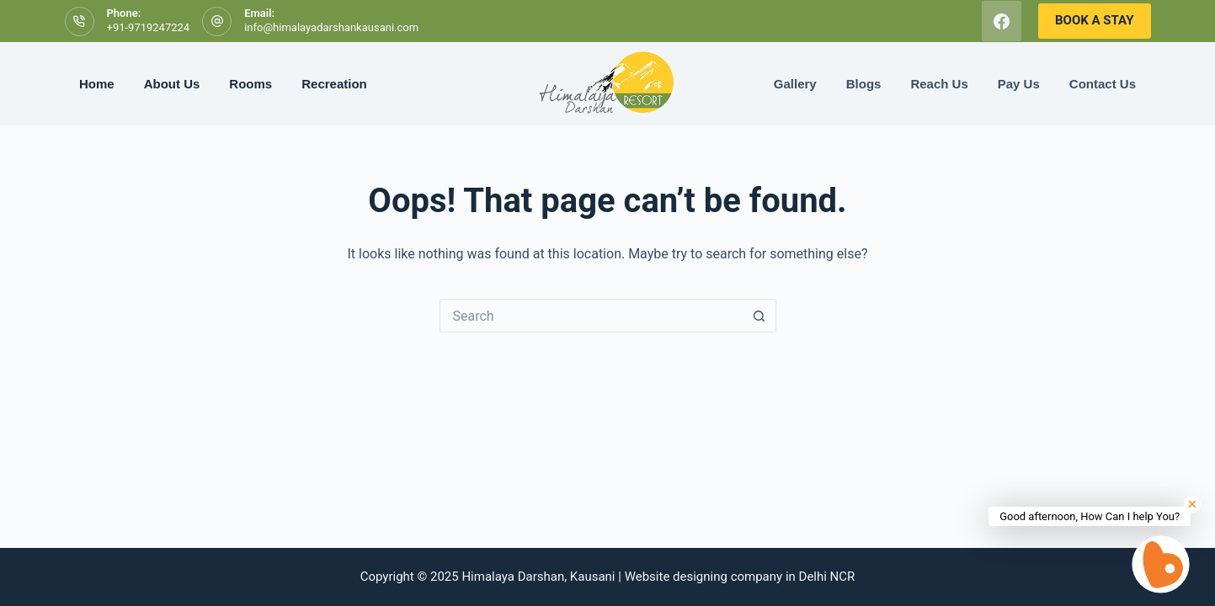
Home (97, 84)
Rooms (250, 84)
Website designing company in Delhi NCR (740, 576)
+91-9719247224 (148, 27)
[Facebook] (1002, 21)
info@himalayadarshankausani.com (331, 27)
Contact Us (1102, 84)
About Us (172, 84)
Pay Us (1019, 84)
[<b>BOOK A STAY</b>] (1094, 21)
